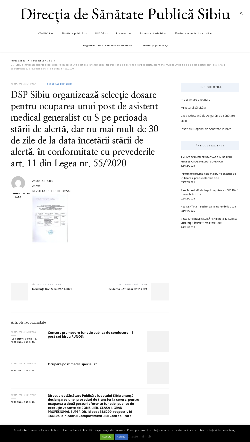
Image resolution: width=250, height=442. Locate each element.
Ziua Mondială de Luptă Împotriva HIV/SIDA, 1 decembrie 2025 (210, 192)
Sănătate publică (72, 33)
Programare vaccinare (195, 99)
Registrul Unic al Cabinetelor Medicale (107, 45)
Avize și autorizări (151, 33)
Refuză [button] (121, 436)
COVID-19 (44, 33)
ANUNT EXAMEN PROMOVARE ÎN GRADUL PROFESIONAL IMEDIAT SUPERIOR (206, 159)
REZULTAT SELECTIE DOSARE (52, 191)
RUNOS (99, 33)
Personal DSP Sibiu (59, 84)
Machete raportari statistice (193, 33)
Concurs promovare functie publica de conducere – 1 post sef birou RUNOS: (91, 334)
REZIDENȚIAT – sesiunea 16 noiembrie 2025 (208, 206)
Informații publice (153, 45)
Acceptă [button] (106, 436)
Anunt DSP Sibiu (42, 181)
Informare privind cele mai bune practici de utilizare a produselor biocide (208, 176)
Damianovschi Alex (18, 187)
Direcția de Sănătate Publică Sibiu (125, 13)
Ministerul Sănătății (193, 107)
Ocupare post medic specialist (72, 364)
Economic (122, 33)
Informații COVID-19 (23, 339)
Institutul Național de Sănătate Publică (206, 129)
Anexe (36, 186)
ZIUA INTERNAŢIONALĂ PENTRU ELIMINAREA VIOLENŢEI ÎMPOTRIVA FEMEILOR (209, 221)
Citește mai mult (139, 436)
